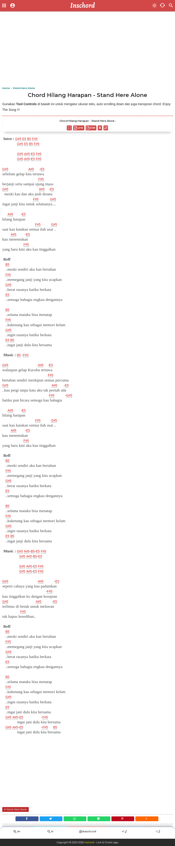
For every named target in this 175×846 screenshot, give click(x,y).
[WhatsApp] (73, 820)
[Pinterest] (127, 820)
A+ (17, 833)
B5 (31, 139)
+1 (124, 833)
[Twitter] (47, 820)
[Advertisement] (87, 50)
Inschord (89, 842)
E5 (26, 139)
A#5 (29, 154)
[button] (153, 820)
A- (50, 833)
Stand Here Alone (18, 809)
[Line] (100, 820)
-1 (158, 833)
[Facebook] (20, 820)
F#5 (38, 139)
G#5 (19, 139)
